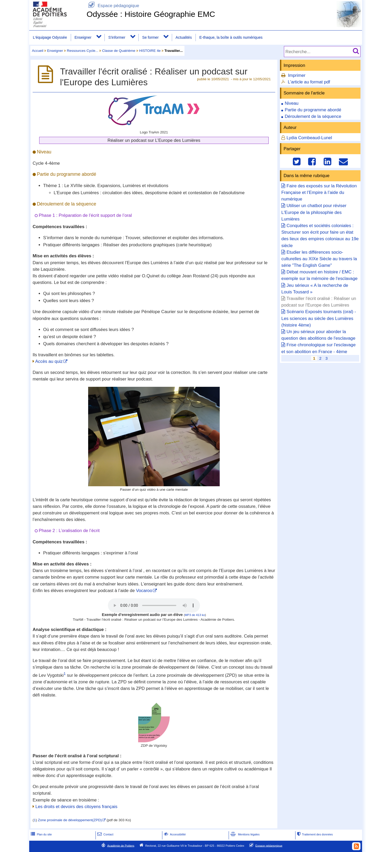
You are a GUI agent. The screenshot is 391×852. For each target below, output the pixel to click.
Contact (104, 834)
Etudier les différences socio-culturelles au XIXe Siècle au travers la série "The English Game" (319, 259)
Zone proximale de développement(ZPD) (70, 820)
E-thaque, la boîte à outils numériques (230, 37)
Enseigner (82, 37)
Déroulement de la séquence (313, 116)
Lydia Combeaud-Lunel (309, 137)
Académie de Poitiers (120, 845)
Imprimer (296, 75)
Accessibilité (174, 834)
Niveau (291, 103)
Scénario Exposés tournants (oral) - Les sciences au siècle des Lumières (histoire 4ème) (318, 318)
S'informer (116, 37)
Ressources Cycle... (82, 51)
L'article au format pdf (309, 81)
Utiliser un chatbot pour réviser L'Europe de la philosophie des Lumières (313, 212)
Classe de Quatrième (118, 51)
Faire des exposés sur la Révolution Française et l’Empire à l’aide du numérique (319, 192)
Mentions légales (244, 834)
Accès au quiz (49, 361)
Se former (150, 37)
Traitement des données (314, 834)
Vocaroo (144, 590)
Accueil (37, 51)
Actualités (184, 37)
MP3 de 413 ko (195, 615)
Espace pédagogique (113, 5)
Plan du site (41, 834)
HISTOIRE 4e (150, 51)
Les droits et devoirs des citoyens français (77, 806)
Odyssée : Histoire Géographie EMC (151, 14)
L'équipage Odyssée (50, 37)
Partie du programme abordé (313, 109)
